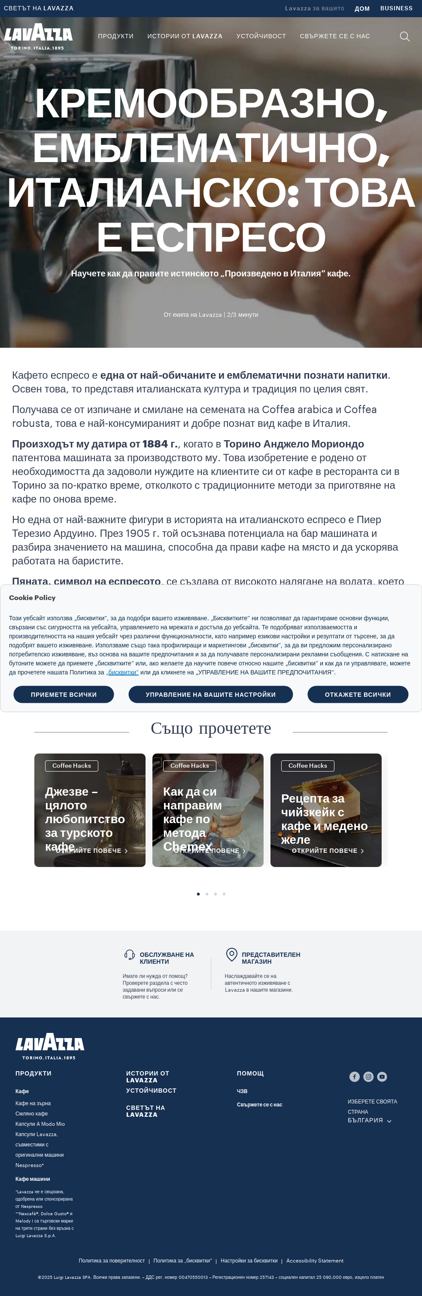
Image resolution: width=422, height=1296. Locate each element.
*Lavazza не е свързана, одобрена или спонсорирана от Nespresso (44, 1199)
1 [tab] (198, 894)
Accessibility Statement (314, 1260)
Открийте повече (95, 851)
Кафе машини (32, 1179)
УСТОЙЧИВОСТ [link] (261, 37)
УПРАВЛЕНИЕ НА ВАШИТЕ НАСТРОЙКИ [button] (211, 694)
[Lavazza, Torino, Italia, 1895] (38, 36)
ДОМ (362, 9)
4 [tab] (224, 894)
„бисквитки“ (122, 672)
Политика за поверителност (112, 1260)
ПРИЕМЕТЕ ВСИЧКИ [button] (64, 694)
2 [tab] (207, 894)
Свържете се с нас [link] (335, 37)
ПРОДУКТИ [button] (116, 37)
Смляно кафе (31, 1113)
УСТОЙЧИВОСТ (151, 1091)
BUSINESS (396, 9)
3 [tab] (215, 894)
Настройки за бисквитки (249, 1260)
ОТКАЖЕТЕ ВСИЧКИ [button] (358, 694)
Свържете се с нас (259, 1104)
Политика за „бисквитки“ (183, 1260)
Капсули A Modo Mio (40, 1124)
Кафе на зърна (33, 1103)
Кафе (22, 1091)
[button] (404, 36)
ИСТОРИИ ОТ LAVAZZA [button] (185, 37)
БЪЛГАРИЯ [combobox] (365, 1121)
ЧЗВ (242, 1091)
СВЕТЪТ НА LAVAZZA (39, 9)
